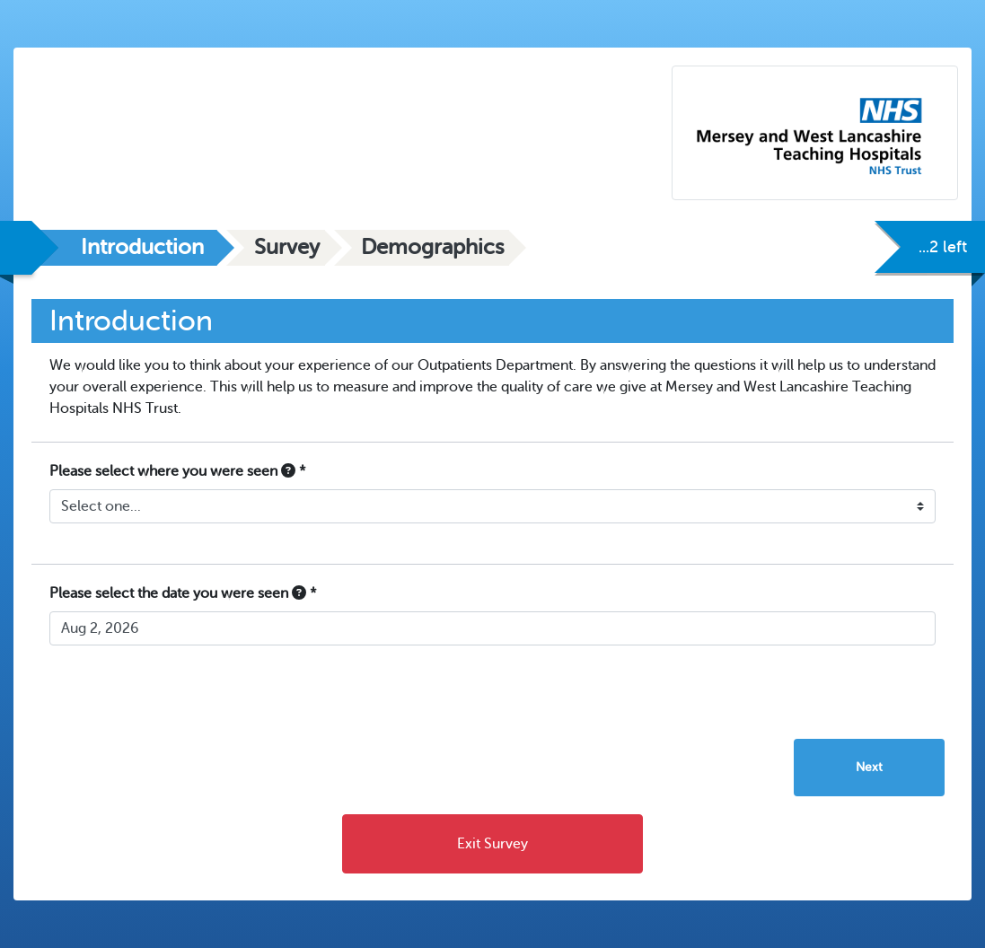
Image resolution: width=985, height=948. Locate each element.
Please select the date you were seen (183, 593)
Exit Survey (492, 844)
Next (869, 767)
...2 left (943, 247)
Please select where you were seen (177, 471)
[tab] (124, 248)
